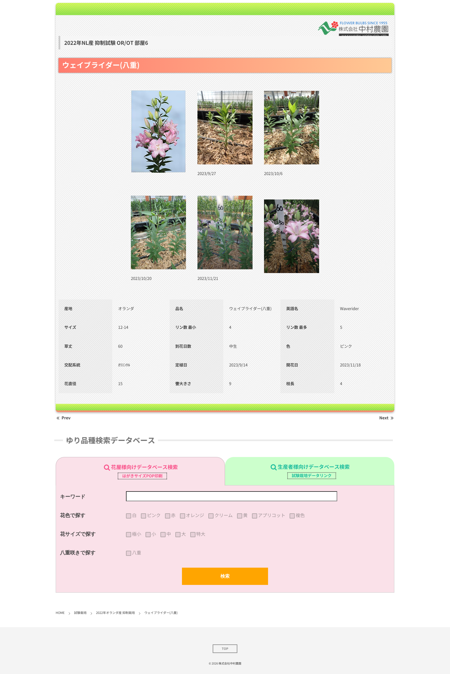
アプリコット (271, 515)
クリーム (223, 515)
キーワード (73, 497)
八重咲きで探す (78, 553)
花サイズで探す (78, 534)
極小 (136, 534)
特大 (200, 534)
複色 (300, 515)
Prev (63, 418)
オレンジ (195, 515)
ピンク (154, 515)
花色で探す (72, 515)
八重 (136, 552)
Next (386, 418)
